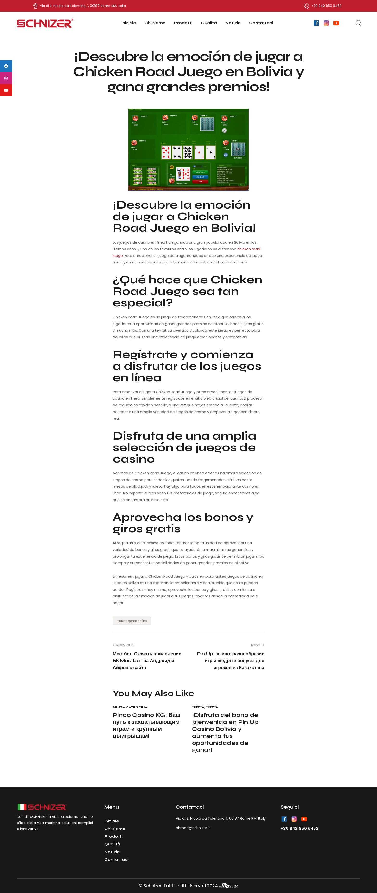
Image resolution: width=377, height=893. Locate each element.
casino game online (132, 621)
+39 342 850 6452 (300, 828)
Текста (198, 707)
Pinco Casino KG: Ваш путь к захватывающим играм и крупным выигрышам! (147, 725)
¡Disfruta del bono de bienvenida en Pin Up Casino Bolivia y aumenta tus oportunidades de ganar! (225, 732)
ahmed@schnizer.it (193, 827)
